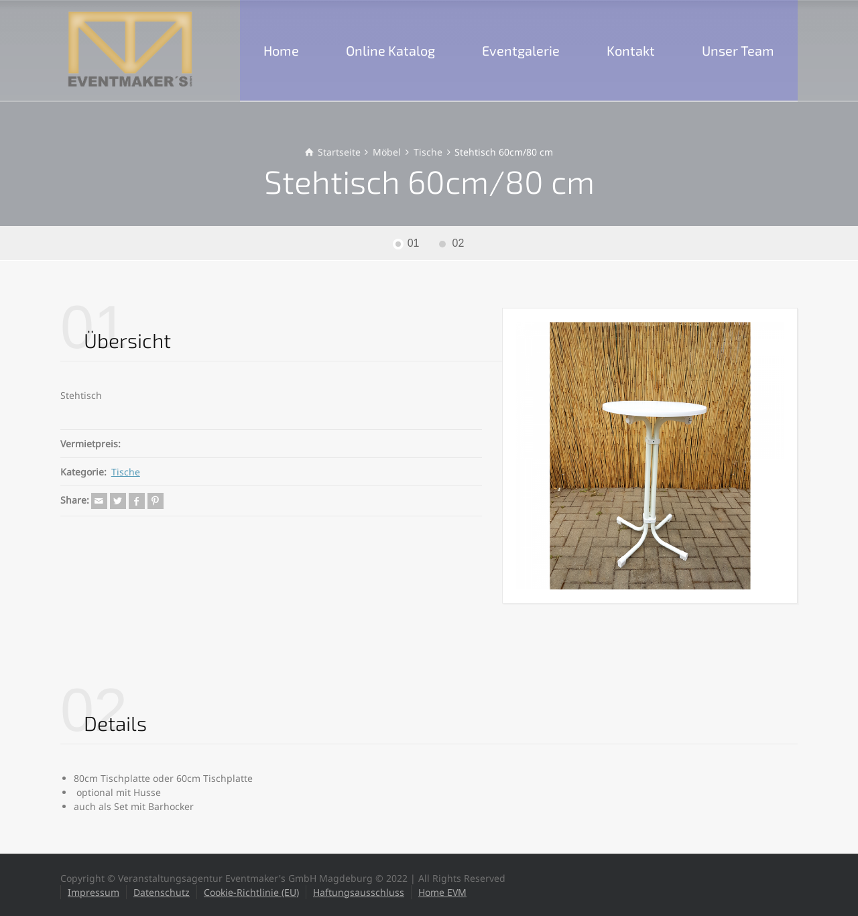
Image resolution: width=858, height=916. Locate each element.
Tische (125, 471)
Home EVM (442, 892)
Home (281, 50)
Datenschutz (161, 892)
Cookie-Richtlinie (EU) (251, 892)
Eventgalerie (521, 50)
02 (458, 243)
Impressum (93, 892)
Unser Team (738, 50)
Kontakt (631, 50)
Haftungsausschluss (358, 892)
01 (414, 243)
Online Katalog (390, 50)
